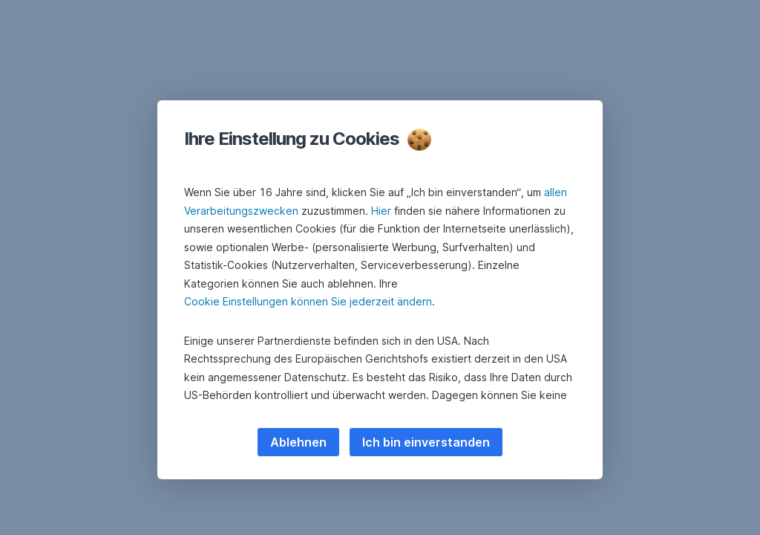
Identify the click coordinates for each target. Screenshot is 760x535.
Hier (381, 210)
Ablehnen (298, 442)
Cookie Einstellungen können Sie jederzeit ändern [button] (308, 301)
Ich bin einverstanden (426, 442)
